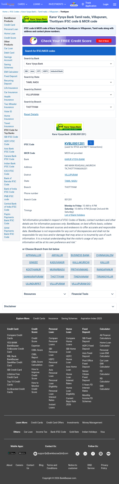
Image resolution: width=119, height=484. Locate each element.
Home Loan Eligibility (70, 391)
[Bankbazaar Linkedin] (85, 454)
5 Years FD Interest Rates (87, 387)
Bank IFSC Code (58, 432)
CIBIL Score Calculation (37, 363)
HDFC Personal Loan (53, 362)
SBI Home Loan (71, 350)
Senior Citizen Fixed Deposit (86, 376)
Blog (41, 465)
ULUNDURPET (33, 283)
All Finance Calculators (105, 337)
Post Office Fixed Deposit (87, 363)
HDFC (45, 71)
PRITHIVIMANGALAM (81, 269)
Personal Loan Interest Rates (53, 395)
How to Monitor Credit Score (35, 387)
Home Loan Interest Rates (69, 379)
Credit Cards (39, 318)
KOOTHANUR (33, 269)
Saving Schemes (8, 66)
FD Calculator (105, 372)
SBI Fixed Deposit (86, 340)
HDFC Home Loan (69, 359)
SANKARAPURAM (33, 276)
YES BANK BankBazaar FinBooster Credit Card (15, 347)
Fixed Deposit (10, 76)
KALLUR (104, 262)
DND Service (91, 466)
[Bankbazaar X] (78, 454)
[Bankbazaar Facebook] (93, 454)
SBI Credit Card (14, 370)
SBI (26, 71)
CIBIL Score (37, 350)
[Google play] (11, 453)
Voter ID (8, 111)
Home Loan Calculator (105, 344)
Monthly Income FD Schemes (87, 398)
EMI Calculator (11, 72)
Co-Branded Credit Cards (16, 390)
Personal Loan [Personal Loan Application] (11, 29)
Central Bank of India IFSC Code (10, 206)
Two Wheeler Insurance (10, 105)
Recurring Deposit (8, 82)
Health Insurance (9, 98)
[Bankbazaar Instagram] (101, 454)
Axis (32, 71)
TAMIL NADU (71, 181)
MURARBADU (57, 269)
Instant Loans (52, 406)
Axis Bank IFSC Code (9, 150)
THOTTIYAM (57, 276)
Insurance (53, 318)
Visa (102, 432)
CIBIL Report (35, 356)
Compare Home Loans (70, 341)
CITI (38, 71)
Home (4, 12)
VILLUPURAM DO (81, 283)
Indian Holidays (89, 432)
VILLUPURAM (71, 175)
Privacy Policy (104, 466)
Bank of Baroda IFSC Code (10, 181)
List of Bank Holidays (75, 215)
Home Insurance (9, 117)
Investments (73, 422)
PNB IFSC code (8, 198)
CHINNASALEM (104, 255)
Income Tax (41, 432)
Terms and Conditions (52, 466)
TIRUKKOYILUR (105, 276)
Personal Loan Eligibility (53, 383)
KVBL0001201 (75, 143)
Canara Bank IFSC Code (10, 157)
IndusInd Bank (57, 71)
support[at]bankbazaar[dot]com (50, 454)
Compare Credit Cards (14, 337)
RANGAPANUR (105, 269)
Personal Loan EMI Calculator (105, 353)
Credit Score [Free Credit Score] (10, 38)
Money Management (92, 422)
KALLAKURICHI (81, 262)
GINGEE (33, 262)
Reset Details (31, 114)
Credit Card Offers (55, 422)
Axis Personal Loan (53, 373)
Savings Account (8, 58)
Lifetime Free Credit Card (13, 376)
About (9, 465)
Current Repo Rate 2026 (71, 401)
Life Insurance (11, 88)
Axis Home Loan (71, 368)
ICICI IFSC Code (9, 172)
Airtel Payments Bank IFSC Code (9, 232)
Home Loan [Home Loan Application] (9, 33)
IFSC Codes (14, 12)
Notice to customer (72, 466)
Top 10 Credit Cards (13, 383)
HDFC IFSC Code (9, 143)
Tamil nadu (42, 12)
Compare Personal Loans (53, 341)
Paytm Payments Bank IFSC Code (9, 219)
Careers (19, 465)
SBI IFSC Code (11, 137)
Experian (36, 345)
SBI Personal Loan (53, 352)
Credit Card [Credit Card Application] (9, 25)
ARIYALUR (57, 255)
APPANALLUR (33, 255)
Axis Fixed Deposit (87, 354)
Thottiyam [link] (64, 12)
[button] (91, 142)
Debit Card (9, 53)
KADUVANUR (57, 262)
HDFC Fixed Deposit (88, 347)
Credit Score (34, 340)
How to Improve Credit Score (36, 374)
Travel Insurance (9, 125)
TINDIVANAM (81, 276)
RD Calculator (105, 380)
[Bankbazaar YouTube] (109, 454)
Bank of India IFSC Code (10, 190)
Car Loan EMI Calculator (105, 363)
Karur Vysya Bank (28, 12)
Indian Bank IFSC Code (9, 165)
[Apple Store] (22, 453)
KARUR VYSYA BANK (75, 159)
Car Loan (8, 48)
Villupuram (53, 12)
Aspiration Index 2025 (91, 318)
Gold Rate (74, 432)
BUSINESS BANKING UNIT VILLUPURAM (81, 255)
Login (105, 4)
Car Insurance (11, 92)
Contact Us (30, 466)
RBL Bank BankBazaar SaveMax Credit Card (14, 361)
